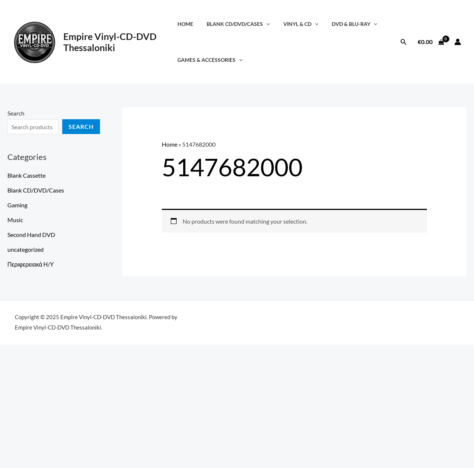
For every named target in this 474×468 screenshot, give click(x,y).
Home (188, 24)
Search (15, 113)
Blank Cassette (26, 175)
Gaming (17, 204)
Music (15, 219)
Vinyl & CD (298, 24)
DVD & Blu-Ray (349, 24)
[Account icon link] (457, 42)
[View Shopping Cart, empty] (430, 41)
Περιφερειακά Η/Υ (30, 264)
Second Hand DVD (31, 234)
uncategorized (25, 249)
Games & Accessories (213, 60)
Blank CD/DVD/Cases (238, 24)
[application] (266, 24)
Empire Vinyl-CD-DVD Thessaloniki (110, 42)
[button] (403, 42)
